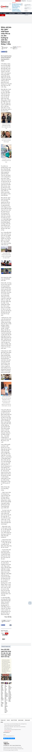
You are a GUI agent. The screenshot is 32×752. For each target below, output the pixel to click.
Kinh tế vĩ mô (14, 720)
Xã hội (8, 720)
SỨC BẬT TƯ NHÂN (27, 8)
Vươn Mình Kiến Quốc (27, 5)
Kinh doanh (20, 720)
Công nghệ (27, 720)
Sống (11, 47)
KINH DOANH (20, 13)
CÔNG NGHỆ (27, 13)
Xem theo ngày (4, 630)
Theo (6, 620)
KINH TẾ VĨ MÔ (12, 13)
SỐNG (2, 15)
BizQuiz (26, 10)
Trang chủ (3, 720)
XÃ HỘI (5, 13)
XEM (7, 633)
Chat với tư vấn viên (9, 738)
